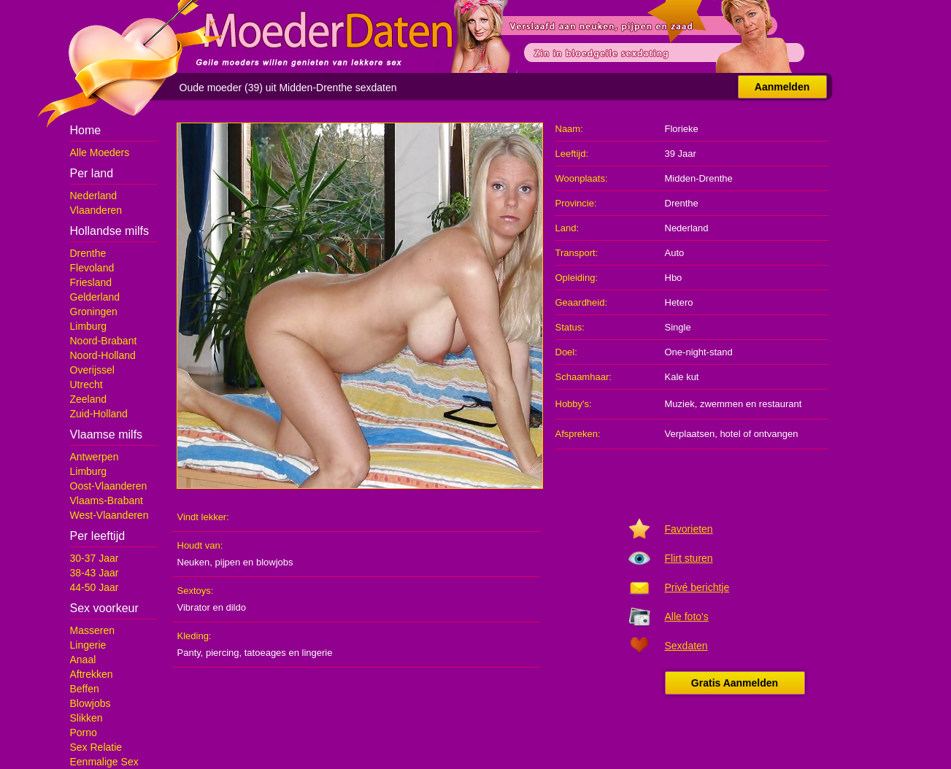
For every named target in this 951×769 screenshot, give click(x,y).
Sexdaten (686, 646)
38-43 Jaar (94, 573)
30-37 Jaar (94, 558)
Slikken (86, 718)
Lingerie (88, 645)
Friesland (91, 282)
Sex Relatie (96, 747)
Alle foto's (687, 616)
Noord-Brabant (103, 341)
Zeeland (88, 399)
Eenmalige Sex (104, 762)
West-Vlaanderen (109, 515)
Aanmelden (782, 87)
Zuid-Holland (99, 414)
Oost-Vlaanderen (108, 486)
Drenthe (88, 253)
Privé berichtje (697, 587)
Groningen (94, 311)
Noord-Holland (103, 355)
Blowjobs (90, 703)
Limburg (88, 326)
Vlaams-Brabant (106, 500)
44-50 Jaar (94, 587)
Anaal (83, 659)
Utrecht (86, 384)
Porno (83, 732)
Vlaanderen (96, 210)
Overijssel (92, 370)
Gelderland (95, 297)
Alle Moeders (100, 152)
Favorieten (689, 529)
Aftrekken (91, 674)
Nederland (94, 195)
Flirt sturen (689, 558)
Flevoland (92, 268)
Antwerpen (94, 457)
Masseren (92, 630)
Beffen (84, 689)
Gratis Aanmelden (734, 683)
